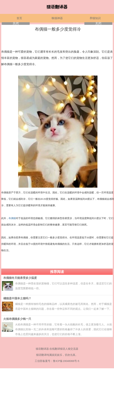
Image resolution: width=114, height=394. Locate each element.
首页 (19, 18)
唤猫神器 (57, 18)
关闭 (16, 23)
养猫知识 (95, 18)
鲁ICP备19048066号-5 (66, 360)
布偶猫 (12, 218)
